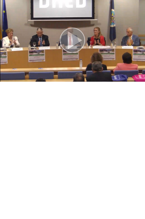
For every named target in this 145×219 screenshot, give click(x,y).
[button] (72, 41)
